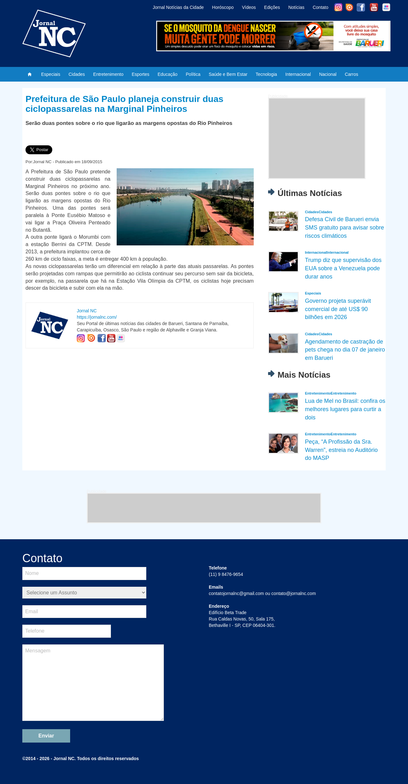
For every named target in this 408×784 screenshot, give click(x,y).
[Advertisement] (317, 138)
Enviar (46, 735)
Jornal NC (87, 310)
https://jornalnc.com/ (97, 317)
